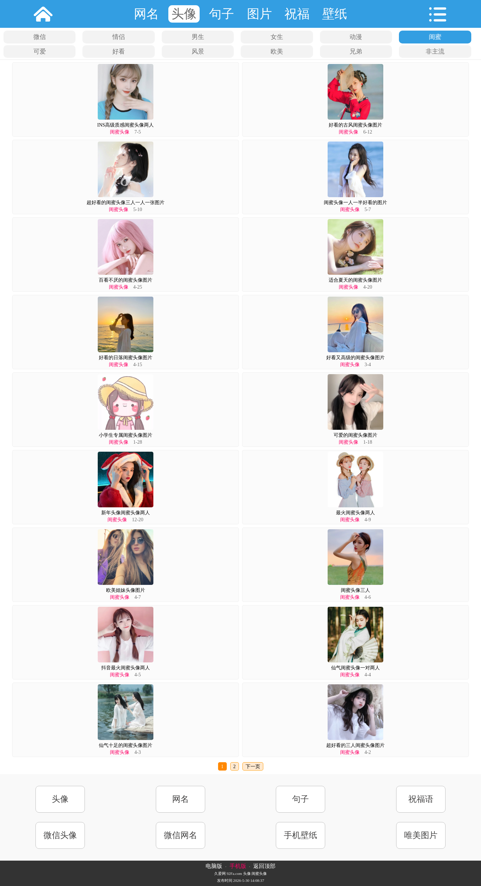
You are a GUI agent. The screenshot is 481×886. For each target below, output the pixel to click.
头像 (184, 14)
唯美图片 (421, 835)
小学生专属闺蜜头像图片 (125, 435)
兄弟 (356, 51)
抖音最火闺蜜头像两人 (125, 667)
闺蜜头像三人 (355, 590)
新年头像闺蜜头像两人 (125, 512)
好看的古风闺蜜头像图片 (355, 125)
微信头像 (60, 835)
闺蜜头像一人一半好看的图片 (355, 202)
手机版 (238, 866)
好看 (118, 51)
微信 (39, 36)
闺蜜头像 (119, 132)
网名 (146, 14)
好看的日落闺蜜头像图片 (125, 357)
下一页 (253, 766)
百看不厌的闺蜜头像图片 (125, 280)
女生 (277, 36)
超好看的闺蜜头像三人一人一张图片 (126, 202)
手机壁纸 (300, 835)
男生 (198, 36)
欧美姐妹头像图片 (125, 590)
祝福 (297, 14)
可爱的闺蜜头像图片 (355, 435)
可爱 (39, 51)
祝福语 (420, 799)
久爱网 (220, 873)
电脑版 (214, 866)
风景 (198, 51)
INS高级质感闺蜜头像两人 (125, 125)
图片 (259, 14)
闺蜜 (435, 36)
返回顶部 (264, 866)
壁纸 (334, 14)
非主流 (435, 51)
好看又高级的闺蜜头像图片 (355, 357)
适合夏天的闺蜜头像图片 (355, 280)
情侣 (118, 36)
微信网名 (180, 835)
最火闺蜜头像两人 (355, 512)
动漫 (356, 36)
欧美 (277, 51)
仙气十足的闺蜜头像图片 (125, 745)
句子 (221, 14)
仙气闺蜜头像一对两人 (355, 667)
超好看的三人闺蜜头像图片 (355, 745)
